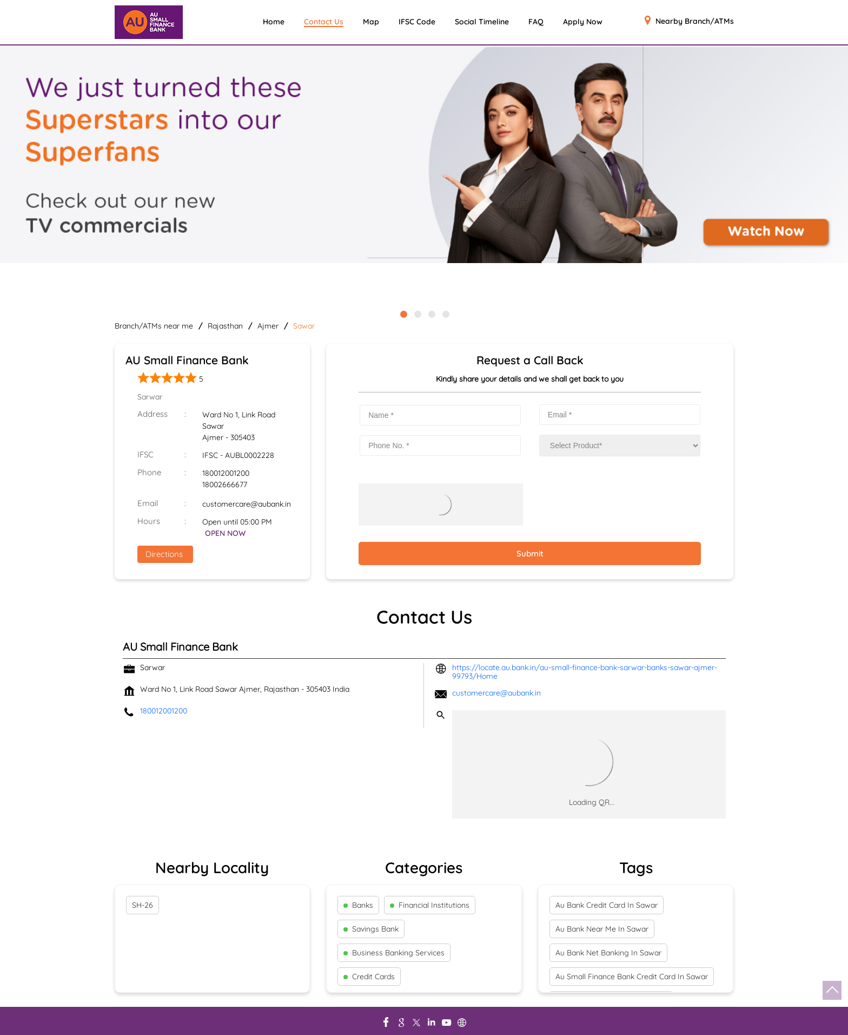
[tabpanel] (424, 155)
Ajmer (268, 326)
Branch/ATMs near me (154, 326)
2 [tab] (417, 313)
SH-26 (142, 905)
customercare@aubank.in (246, 504)
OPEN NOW (225, 533)
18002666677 (224, 484)
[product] (619, 445)
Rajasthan (225, 326)
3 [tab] (431, 313)
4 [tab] (445, 313)
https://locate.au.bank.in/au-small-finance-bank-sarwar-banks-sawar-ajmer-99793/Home (584, 672)
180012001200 (225, 473)
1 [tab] (403, 313)
